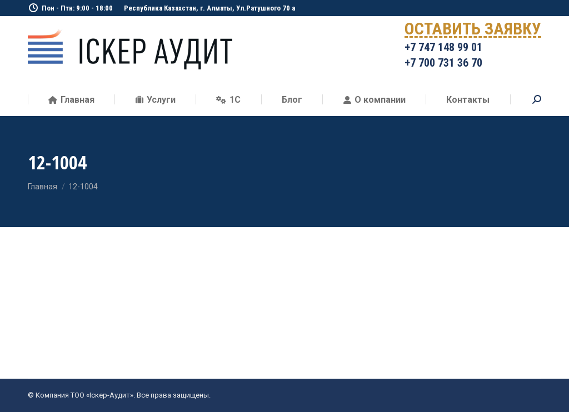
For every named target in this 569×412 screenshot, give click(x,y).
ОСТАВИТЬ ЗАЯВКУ (473, 31)
